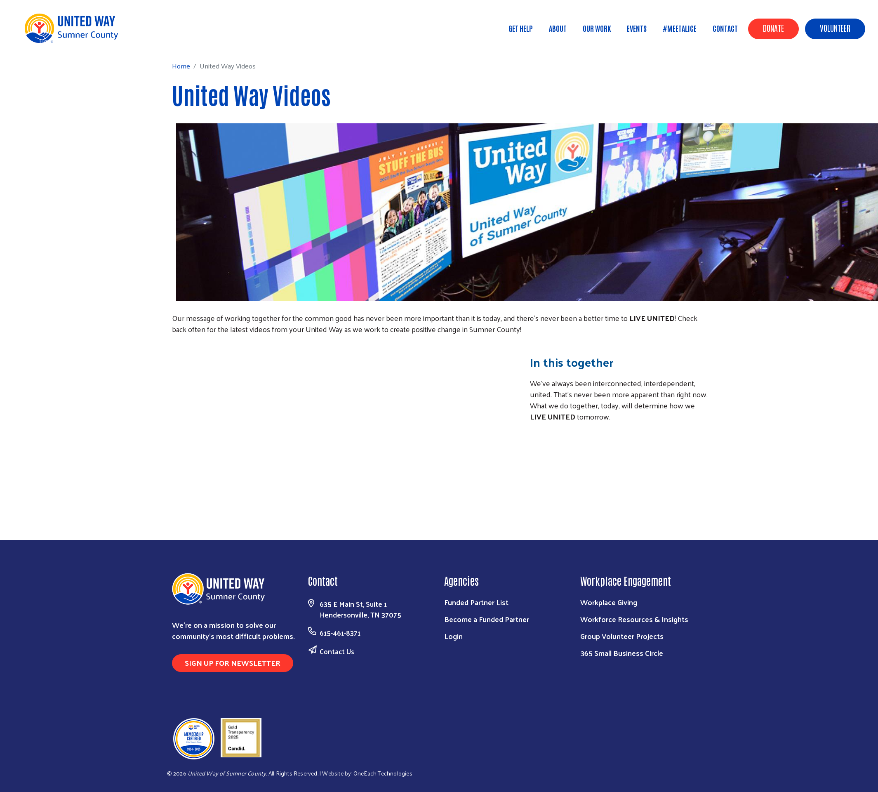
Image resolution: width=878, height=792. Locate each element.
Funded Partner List (476, 602)
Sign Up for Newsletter (232, 662)
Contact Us (337, 651)
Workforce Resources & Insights (634, 619)
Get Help (520, 28)
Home (48, 40)
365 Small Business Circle (621, 652)
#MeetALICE (680, 28)
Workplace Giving (608, 602)
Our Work (597, 28)
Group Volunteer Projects (622, 635)
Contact (725, 28)
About (558, 28)
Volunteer (835, 27)
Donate (773, 27)
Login (453, 635)
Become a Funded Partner (486, 619)
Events (637, 28)
